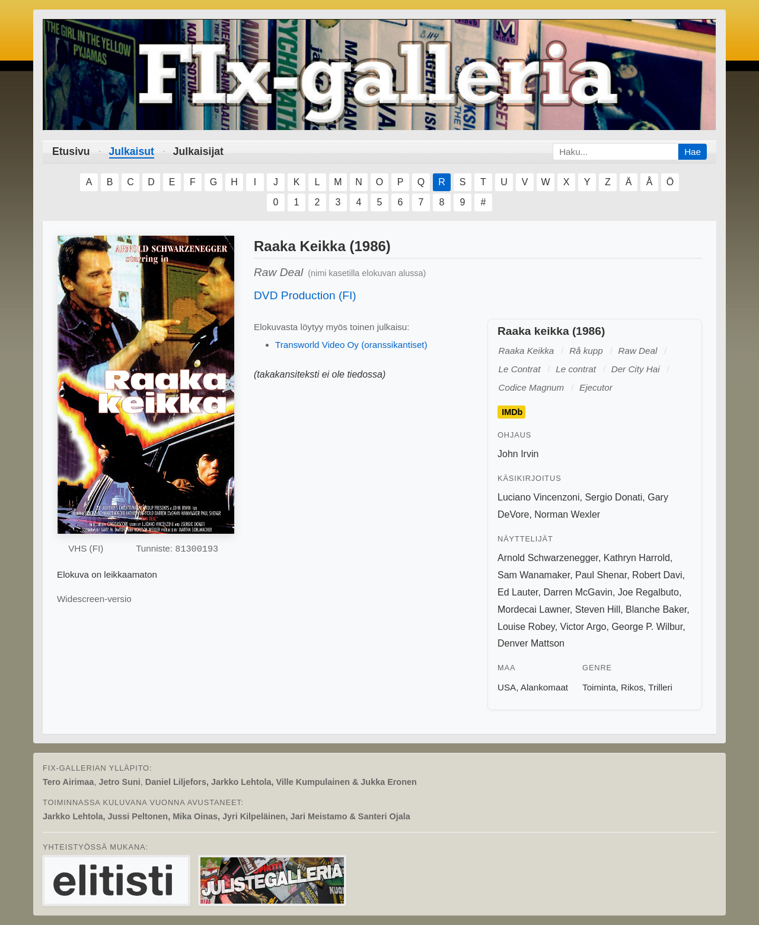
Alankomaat (544, 687)
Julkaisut (131, 151)
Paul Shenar (601, 575)
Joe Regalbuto (648, 592)
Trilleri (660, 687)
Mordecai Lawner (534, 609)
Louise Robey (526, 627)
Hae (692, 152)
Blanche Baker (656, 609)
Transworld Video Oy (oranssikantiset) (351, 345)
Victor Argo (583, 627)
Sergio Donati (613, 497)
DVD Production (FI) (305, 295)
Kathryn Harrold (637, 558)
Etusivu (71, 151)
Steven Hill (597, 609)
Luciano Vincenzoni (538, 497)
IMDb (512, 412)
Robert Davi (657, 575)
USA (507, 687)
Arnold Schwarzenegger (548, 558)
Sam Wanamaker (534, 575)
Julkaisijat (198, 151)
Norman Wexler (567, 514)
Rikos (632, 687)
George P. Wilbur (647, 627)
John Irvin (518, 454)
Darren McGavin (577, 592)
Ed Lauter (518, 592)
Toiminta (599, 687)
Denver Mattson (531, 643)
